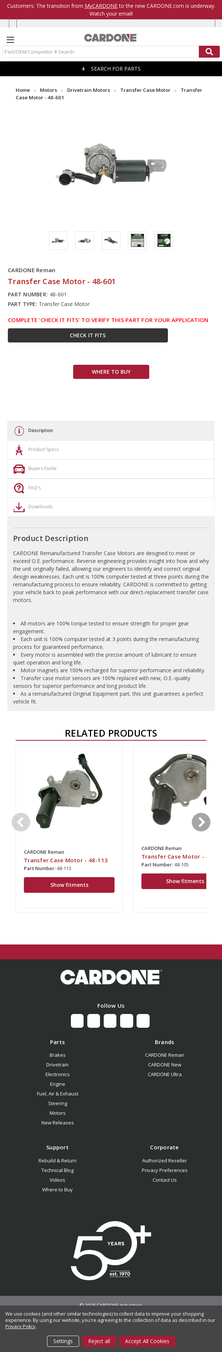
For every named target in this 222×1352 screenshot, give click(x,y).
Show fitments (69, 884)
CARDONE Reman (164, 1055)
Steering (57, 1103)
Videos (57, 1179)
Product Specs (35, 450)
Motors (58, 1113)
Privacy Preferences (165, 1170)
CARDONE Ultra (165, 1074)
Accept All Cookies (147, 1341)
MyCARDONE (101, 5)
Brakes (58, 1055)
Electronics (58, 1074)
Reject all (99, 1341)
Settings (63, 1341)
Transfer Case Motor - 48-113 (66, 860)
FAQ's (26, 488)
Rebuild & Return (57, 1160)
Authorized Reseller (164, 1160)
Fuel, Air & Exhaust (57, 1093)
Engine (57, 1084)
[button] (111, 977)
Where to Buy (57, 1189)
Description (32, 431)
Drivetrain (57, 1064)
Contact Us (165, 1179)
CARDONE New (164, 1064)
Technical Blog (57, 1170)
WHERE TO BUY (111, 371)
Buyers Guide (34, 469)
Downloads (32, 507)
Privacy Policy (20, 1326)
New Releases (57, 1122)
